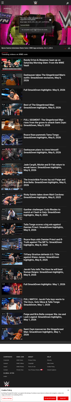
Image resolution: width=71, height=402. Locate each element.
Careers (6, 363)
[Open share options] (69, 48)
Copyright (30, 363)
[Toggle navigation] (2, 2)
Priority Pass (20, 370)
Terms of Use (31, 366)
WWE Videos (20, 363)
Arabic (5, 376)
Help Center (50, 363)
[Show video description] (65, 48)
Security (49, 360)
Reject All (63, 398)
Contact (6, 370)
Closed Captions (51, 370)
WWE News (20, 360)
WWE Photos (20, 366)
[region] (35, 394)
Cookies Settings (7, 398)
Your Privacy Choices (34, 370)
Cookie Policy (51, 366)
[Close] (68, 390)
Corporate (6, 360)
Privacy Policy (32, 360)
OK (35, 30)
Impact (5, 366)
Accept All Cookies (50, 398)
